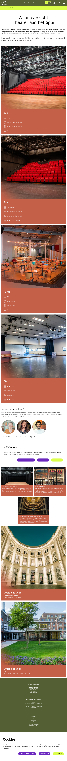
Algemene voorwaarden (33, 724)
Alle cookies (57, 460)
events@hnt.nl (28, 417)
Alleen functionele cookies (26, 460)
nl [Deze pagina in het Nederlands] (47, 3)
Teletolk (40, 706)
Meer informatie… (35, 454)
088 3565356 (34, 691)
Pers (34, 721)
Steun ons (33, 720)
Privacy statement (33, 725)
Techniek (34, 723)
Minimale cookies (43, 460)
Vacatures (33, 719)
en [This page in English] (50, 3)
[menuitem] (27, 3)
